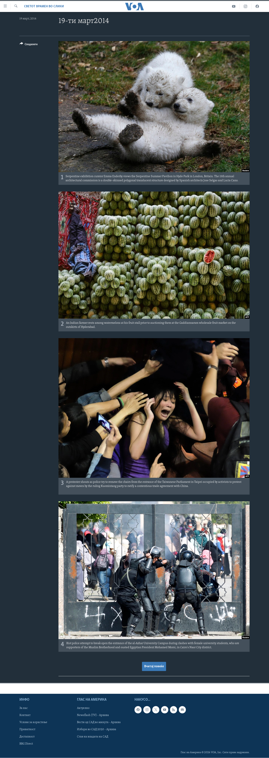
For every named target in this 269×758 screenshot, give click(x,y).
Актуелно (83, 708)
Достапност (27, 736)
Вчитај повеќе (154, 666)
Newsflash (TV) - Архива (93, 715)
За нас (23, 708)
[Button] (29, 45)
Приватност (27, 729)
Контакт (24, 715)
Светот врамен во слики (44, 6)
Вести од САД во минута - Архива (99, 722)
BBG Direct (26, 743)
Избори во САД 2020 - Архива (96, 729)
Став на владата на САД (92, 736)
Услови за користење (33, 722)
